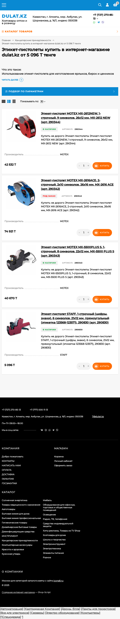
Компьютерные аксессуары (17, 545)
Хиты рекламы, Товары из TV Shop (61, 530)
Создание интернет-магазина (18, 592)
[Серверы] (37, 613)
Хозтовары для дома (54, 535)
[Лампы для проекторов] (98, 609)
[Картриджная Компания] (42, 609)
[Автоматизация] (11, 609)
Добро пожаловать (12, 456)
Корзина (59, 456)
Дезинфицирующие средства (18, 531)
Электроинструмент (54, 544)
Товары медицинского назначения (21, 504)
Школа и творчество (54, 539)
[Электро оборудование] (62, 613)
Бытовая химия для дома (15, 513)
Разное (47, 557)
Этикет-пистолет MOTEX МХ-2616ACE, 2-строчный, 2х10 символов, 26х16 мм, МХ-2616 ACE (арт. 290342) (77, 185)
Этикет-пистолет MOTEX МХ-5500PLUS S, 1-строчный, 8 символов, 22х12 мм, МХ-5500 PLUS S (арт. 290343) (77, 251)
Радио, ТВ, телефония (55, 519)
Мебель (47, 500)
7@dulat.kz (98, 416)
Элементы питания (53, 553)
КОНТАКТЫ (8, 461)
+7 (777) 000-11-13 (39, 409)
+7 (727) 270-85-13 (11, 409)
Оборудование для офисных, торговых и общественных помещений (59, 507)
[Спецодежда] (11, 617)
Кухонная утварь (11, 554)
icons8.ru (58, 580)
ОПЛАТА (6, 470)
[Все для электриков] (14, 613)
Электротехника (52, 548)
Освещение (49, 514)
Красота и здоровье (13, 549)
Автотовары (8, 509)
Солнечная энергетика (14, 500)
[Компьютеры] (90, 613)
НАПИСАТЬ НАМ (11, 465)
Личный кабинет (63, 461)
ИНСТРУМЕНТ (10, 536)
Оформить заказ (63, 465)
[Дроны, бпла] (70, 609)
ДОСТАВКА (8, 474)
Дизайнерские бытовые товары (19, 527)
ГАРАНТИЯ (8, 479)
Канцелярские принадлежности (33, 40)
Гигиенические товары (14, 522)
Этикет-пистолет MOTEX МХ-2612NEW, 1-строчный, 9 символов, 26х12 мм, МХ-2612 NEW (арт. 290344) (75, 118)
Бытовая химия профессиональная (21, 518)
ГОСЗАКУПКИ (9, 483)
